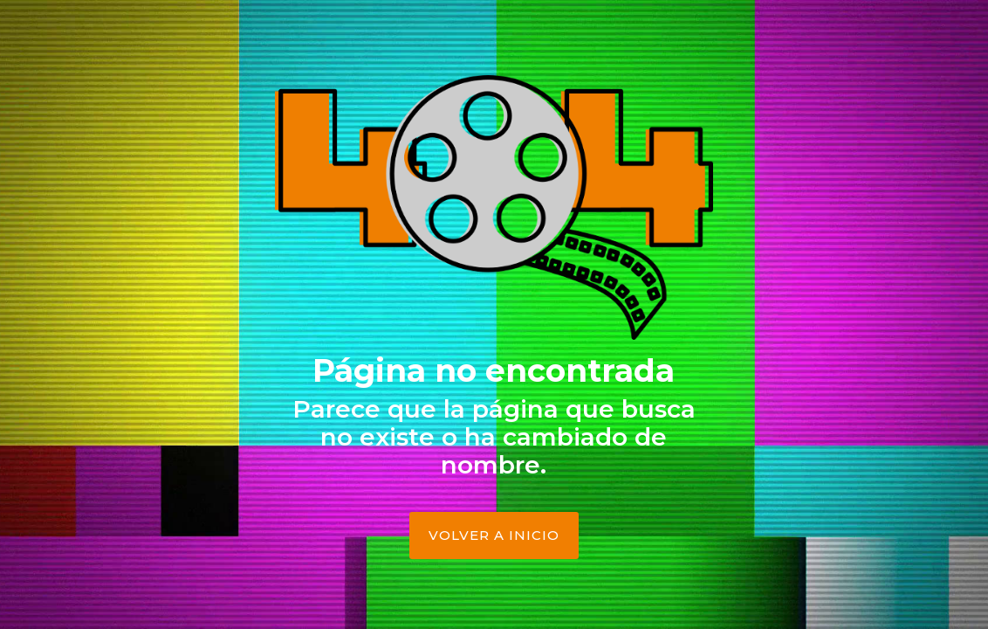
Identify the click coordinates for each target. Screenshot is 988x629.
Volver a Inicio (494, 535)
